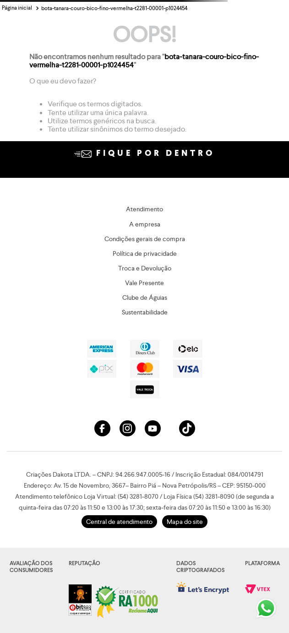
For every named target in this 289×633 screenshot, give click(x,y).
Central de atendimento (119, 521)
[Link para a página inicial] (17, 8)
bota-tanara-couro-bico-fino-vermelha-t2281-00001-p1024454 (114, 8)
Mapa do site (185, 521)
